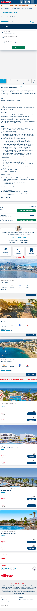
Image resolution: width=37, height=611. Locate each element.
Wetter (28, 81)
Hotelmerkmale (10, 81)
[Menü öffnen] (35, 2)
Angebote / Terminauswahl (26, 210)
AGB (2, 597)
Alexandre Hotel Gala (7, 405)
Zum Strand (31, 295)
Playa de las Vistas (6, 361)
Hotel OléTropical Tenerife (8, 533)
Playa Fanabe (4, 321)
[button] (18, 555)
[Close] (36, 5)
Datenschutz (4, 599)
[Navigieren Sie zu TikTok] (16, 568)
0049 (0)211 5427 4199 (18, 237)
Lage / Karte (23, 81)
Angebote (34, 81)
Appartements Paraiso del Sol (9, 447)
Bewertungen (17, 81)
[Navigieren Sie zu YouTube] (12, 568)
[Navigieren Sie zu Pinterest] (9, 568)
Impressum (21, 597)
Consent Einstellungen (6, 601)
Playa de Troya (5, 282)
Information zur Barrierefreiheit (25, 599)
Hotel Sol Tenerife (6, 490)
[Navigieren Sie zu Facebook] (2, 568)
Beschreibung (3, 81)
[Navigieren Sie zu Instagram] (6, 568)
